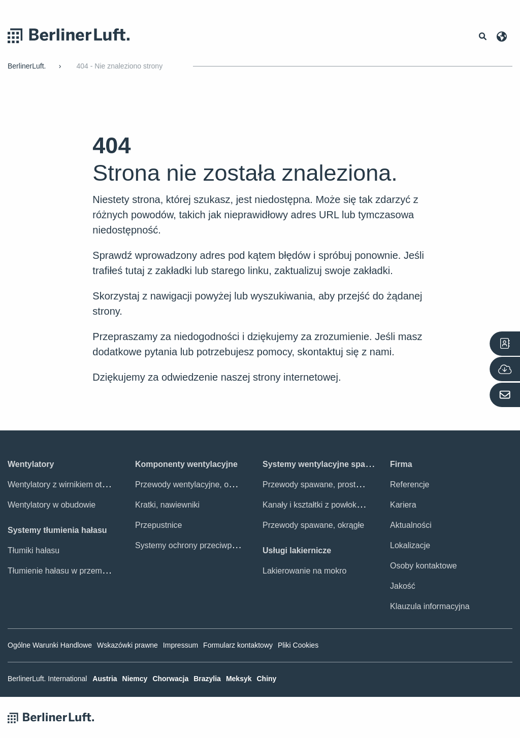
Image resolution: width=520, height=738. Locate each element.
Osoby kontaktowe (423, 565)
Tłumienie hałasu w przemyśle (62, 570)
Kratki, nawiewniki (167, 504)
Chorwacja (170, 679)
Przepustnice (158, 525)
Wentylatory (31, 464)
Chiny (266, 679)
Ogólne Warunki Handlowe (50, 645)
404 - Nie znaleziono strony (119, 66)
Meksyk (239, 679)
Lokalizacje (410, 545)
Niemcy (135, 679)
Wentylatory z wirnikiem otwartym (68, 484)
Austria (104, 679)
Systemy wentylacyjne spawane (324, 464)
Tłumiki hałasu (33, 550)
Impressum (180, 645)
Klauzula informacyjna (430, 606)
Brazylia (207, 679)
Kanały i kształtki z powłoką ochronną (330, 504)
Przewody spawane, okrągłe (313, 525)
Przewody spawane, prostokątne (321, 484)
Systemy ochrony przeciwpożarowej (199, 545)
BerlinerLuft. (27, 66)
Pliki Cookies (298, 645)
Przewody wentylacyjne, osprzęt (193, 484)
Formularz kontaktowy (238, 645)
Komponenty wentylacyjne (186, 464)
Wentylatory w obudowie (51, 504)
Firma (401, 464)
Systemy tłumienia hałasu (57, 530)
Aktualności (411, 525)
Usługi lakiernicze (297, 550)
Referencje (409, 484)
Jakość (402, 586)
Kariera (403, 504)
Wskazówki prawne (127, 645)
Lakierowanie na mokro (304, 570)
